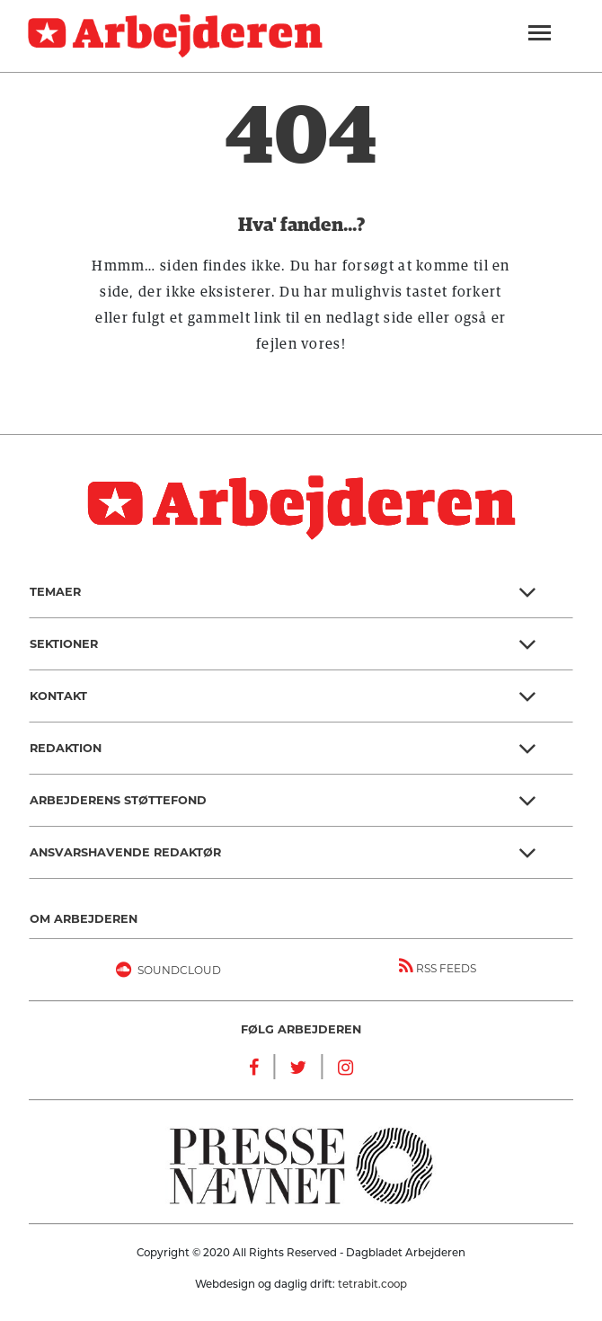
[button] (301, 592)
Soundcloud (165, 973)
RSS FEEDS (437, 966)
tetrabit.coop (372, 1284)
